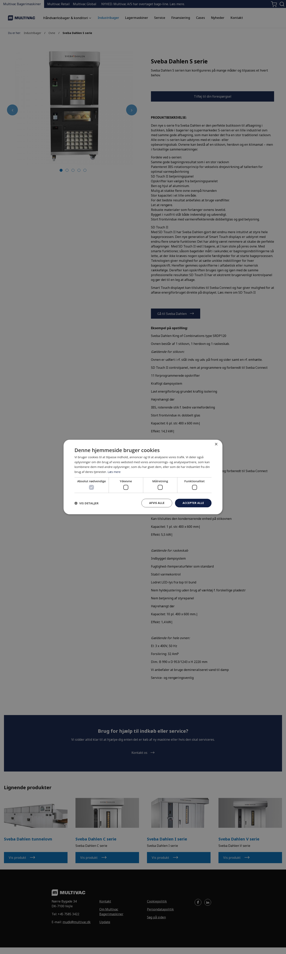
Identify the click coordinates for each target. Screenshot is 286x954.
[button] (86, 503)
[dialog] (143, 477)
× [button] (215, 444)
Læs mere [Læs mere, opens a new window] (114, 472)
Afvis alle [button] (156, 503)
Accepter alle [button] (193, 503)
